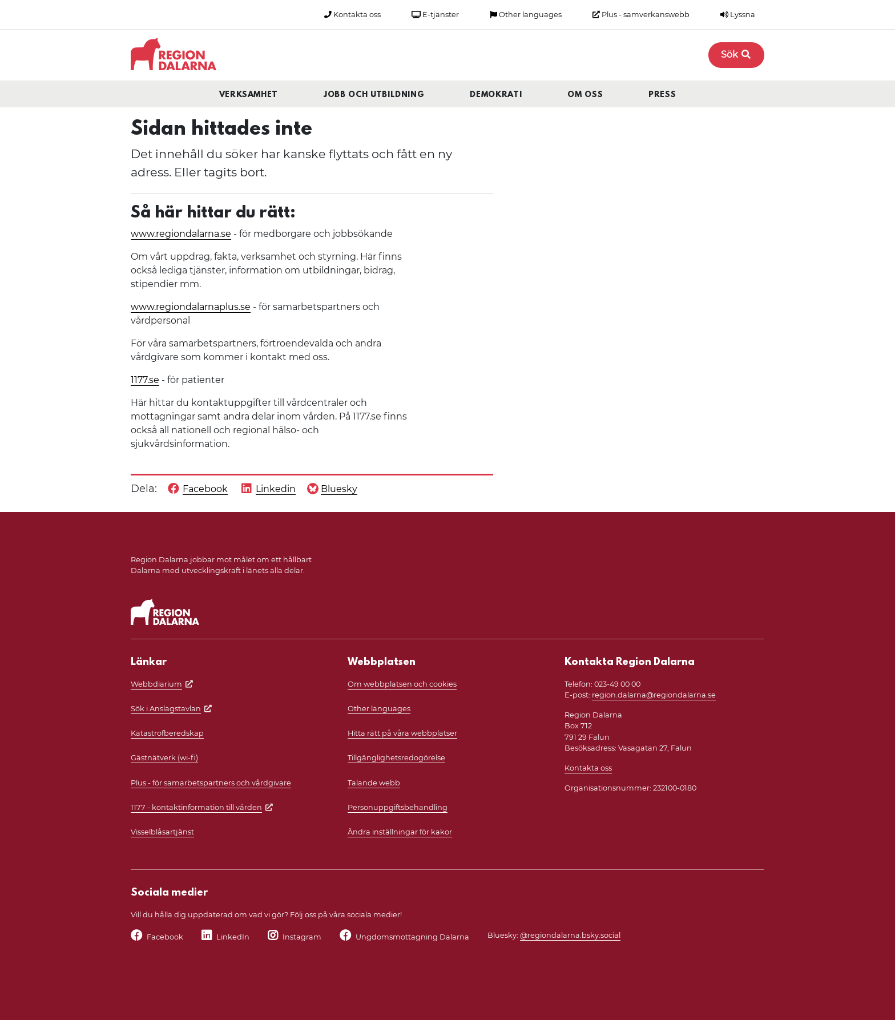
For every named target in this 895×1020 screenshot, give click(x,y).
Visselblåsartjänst (162, 832)
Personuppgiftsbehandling (398, 807)
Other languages (526, 14)
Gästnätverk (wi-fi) (164, 757)
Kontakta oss (352, 14)
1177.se (145, 379)
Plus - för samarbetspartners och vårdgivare (211, 783)
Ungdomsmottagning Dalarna (412, 937)
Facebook (165, 937)
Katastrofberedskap (167, 733)
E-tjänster (435, 14)
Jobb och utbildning (374, 95)
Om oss (585, 95)
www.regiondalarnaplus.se (191, 306)
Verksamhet (249, 95)
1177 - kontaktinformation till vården (196, 807)
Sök (736, 54)
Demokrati (496, 95)
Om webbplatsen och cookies (402, 684)
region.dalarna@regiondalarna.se (654, 695)
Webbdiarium (156, 684)
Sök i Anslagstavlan (166, 708)
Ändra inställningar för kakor (400, 832)
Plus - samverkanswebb (641, 14)
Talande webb (374, 783)
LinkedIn (232, 937)
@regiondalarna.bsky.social (570, 935)
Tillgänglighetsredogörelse (396, 757)
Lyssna (737, 14)
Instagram (302, 937)
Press (662, 95)
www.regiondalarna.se (181, 233)
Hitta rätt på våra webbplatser (402, 733)
